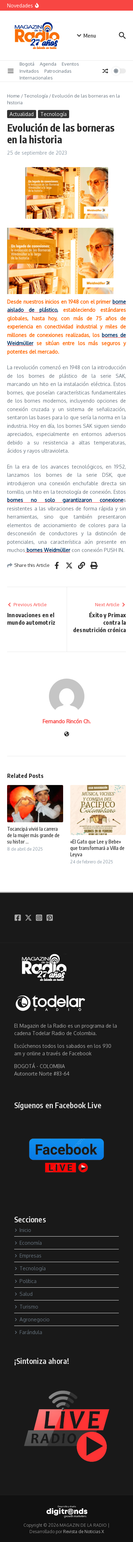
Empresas (27, 1256)
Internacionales (36, 78)
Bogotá (27, 64)
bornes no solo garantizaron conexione (65, 500)
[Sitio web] (66, 734)
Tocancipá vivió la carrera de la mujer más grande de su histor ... (33, 835)
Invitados (29, 71)
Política (25, 1281)
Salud (23, 1294)
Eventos (70, 64)
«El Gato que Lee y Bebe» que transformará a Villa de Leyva (97, 848)
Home (13, 96)
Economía (28, 1243)
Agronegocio (32, 1319)
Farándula (28, 1332)
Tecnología (36, 96)
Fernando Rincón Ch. (67, 721)
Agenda (48, 64)
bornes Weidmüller (47, 550)
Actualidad (22, 114)
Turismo (26, 1307)
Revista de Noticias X (83, 1531)
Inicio (22, 1230)
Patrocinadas (58, 71)
